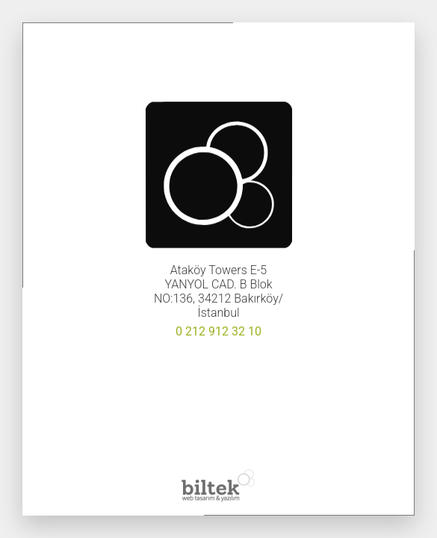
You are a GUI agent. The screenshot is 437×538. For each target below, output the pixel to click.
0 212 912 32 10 (218, 331)
